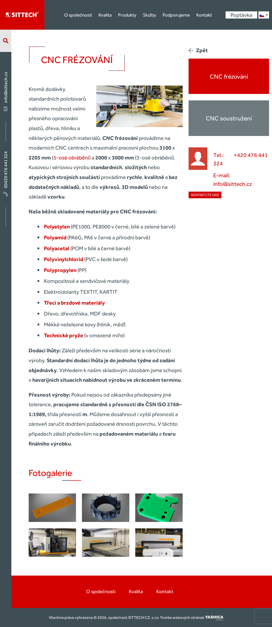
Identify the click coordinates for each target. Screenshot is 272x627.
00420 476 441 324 (5, 173)
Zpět (198, 50)
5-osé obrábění (71, 157)
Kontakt (204, 15)
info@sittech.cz (5, 91)
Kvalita (105, 15)
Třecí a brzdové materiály (74, 302)
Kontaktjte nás (205, 195)
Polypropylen (60, 270)
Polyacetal (56, 248)
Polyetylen (57, 226)
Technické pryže (63, 335)
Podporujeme (176, 15)
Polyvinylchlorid (63, 259)
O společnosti (78, 15)
